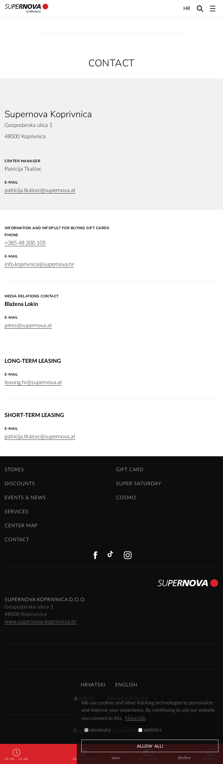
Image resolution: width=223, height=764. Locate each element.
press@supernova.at (28, 325)
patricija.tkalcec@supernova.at (40, 190)
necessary (97, 729)
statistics (150, 729)
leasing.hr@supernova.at (33, 382)
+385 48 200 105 (25, 243)
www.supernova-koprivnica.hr (41, 621)
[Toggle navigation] (212, 8)
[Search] (200, 8)
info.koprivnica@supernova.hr (39, 264)
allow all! (150, 746)
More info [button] (135, 718)
